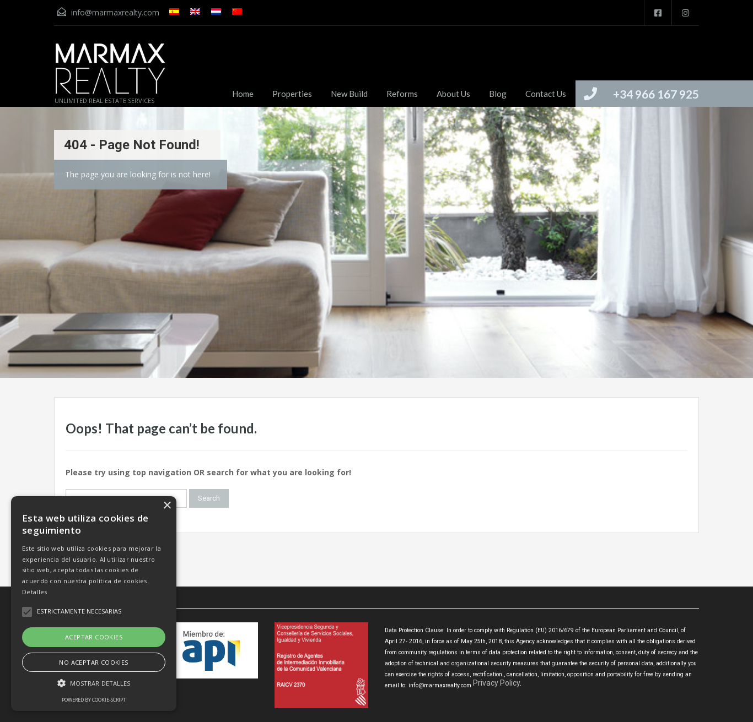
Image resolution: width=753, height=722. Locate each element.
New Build (349, 94)
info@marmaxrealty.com (115, 12)
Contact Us (545, 94)
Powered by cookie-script (94, 699)
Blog (498, 94)
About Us (453, 94)
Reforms (402, 94)
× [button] (167, 506)
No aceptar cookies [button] (93, 662)
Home (243, 94)
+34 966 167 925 (656, 94)
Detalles (34, 592)
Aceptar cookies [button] (93, 637)
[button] (93, 683)
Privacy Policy (496, 682)
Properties (292, 94)
